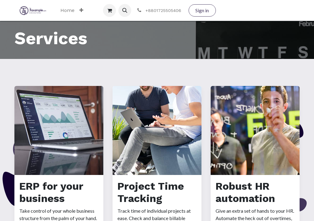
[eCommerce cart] (109, 10)
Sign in (202, 10)
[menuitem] (67, 10)
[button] (124, 10)
